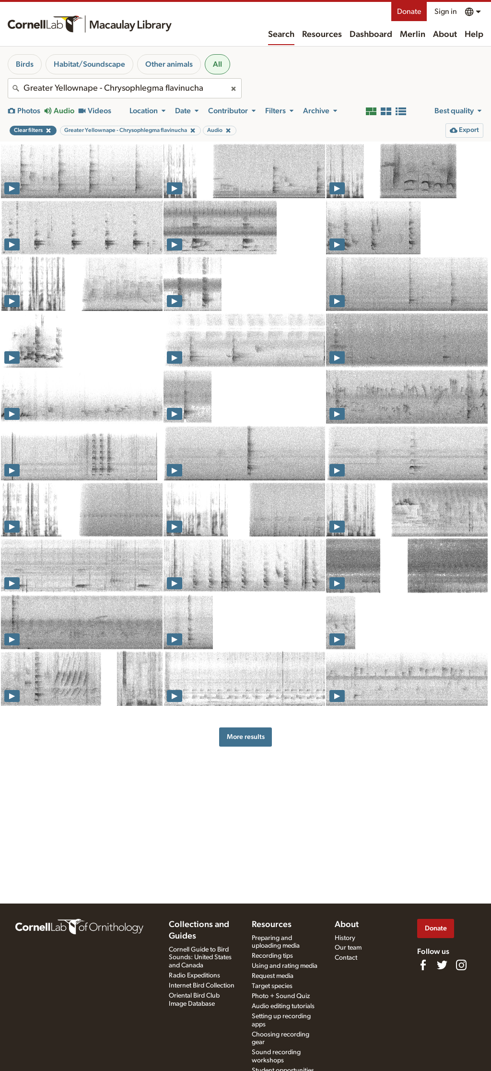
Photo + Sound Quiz (281, 996)
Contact (346, 957)
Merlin (412, 34)
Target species (272, 986)
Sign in (445, 11)
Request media (272, 976)
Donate (409, 11)
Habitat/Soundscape (89, 64)
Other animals (169, 64)
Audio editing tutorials (283, 1006)
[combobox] (124, 88)
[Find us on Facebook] (423, 965)
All (217, 64)
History (345, 938)
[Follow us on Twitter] (442, 965)
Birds (25, 64)
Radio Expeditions (194, 975)
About (445, 34)
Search (281, 34)
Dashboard (371, 34)
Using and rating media (284, 966)
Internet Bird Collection (201, 985)
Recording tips (272, 955)
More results (246, 736)
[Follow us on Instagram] (461, 965)
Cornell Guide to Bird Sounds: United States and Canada (200, 957)
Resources (322, 34)
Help (474, 34)
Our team (348, 947)
